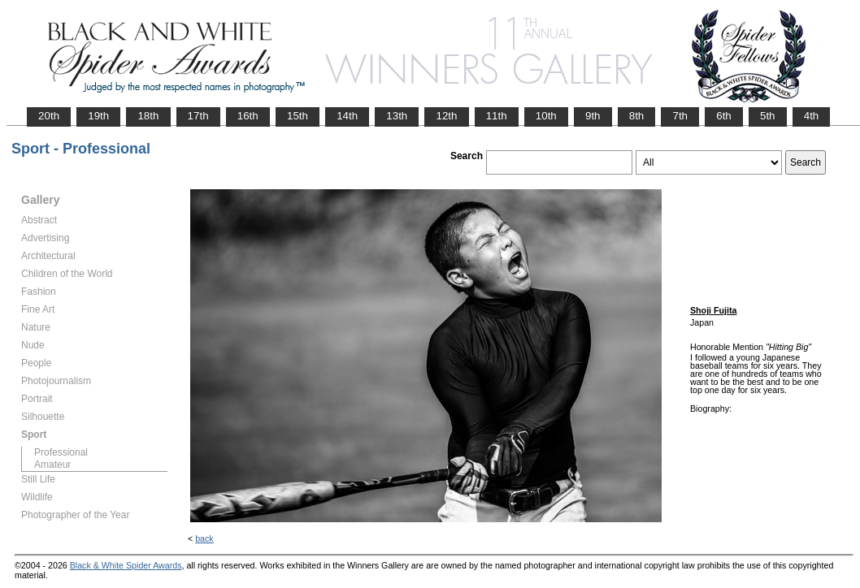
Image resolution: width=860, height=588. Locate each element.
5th (767, 116)
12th (446, 116)
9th (593, 116)
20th (48, 116)
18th (147, 116)
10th (546, 116)
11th (496, 116)
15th (297, 116)
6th (724, 116)
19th (98, 116)
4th (811, 116)
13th (396, 116)
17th (198, 116)
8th (637, 116)
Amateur (52, 464)
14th (347, 116)
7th (680, 116)
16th (247, 116)
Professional (61, 452)
